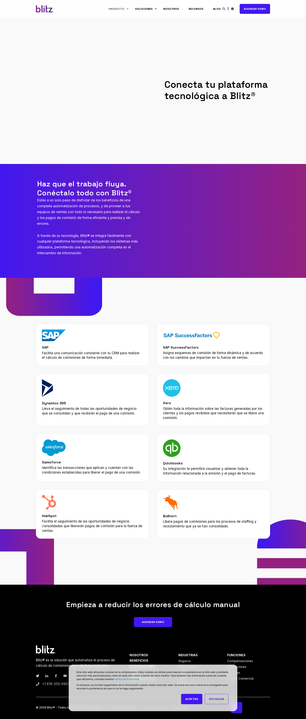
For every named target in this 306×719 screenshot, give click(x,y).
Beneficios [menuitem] (139, 660)
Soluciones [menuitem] (144, 8)
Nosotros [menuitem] (171, 8)
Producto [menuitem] (116, 8)
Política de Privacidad (126, 679)
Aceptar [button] (191, 698)
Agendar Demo (255, 8)
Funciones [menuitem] (236, 655)
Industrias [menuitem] (188, 655)
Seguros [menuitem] (184, 661)
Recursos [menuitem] (196, 8)
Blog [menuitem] (217, 8)
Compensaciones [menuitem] (240, 661)
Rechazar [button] (216, 698)
